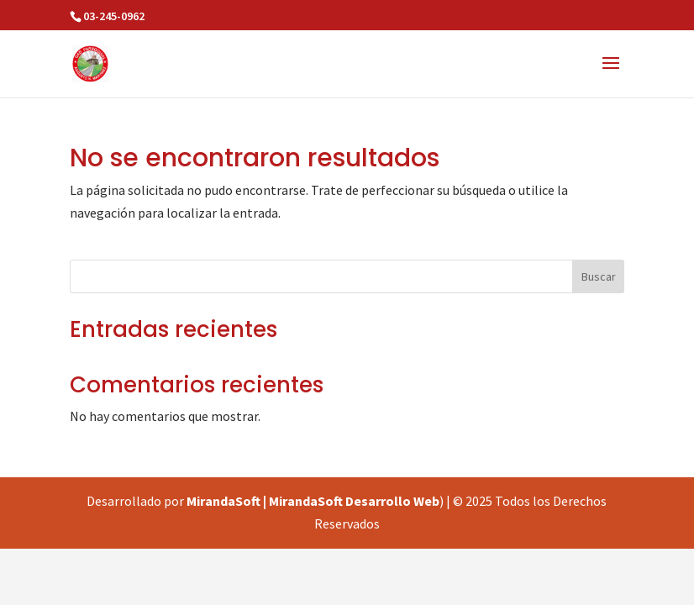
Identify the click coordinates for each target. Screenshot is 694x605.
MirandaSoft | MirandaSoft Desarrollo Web (313, 500)
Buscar (598, 276)
